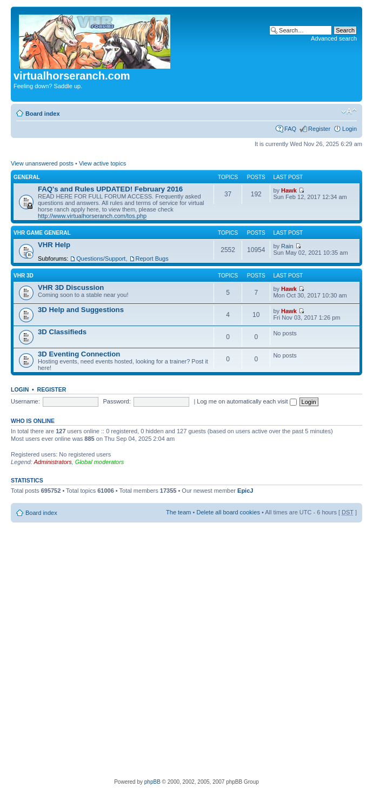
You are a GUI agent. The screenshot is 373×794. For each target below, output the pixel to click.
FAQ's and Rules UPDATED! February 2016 (110, 189)
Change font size (349, 111)
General (27, 177)
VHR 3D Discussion (71, 287)
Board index (42, 113)
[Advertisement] (126, 648)
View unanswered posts (42, 163)
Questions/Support (100, 258)
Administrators (52, 462)
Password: (116, 401)
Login (349, 128)
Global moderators (99, 462)
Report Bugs (152, 258)
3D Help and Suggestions (81, 310)
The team (178, 512)
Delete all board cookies (227, 512)
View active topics (102, 163)
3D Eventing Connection (79, 354)
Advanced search (334, 38)
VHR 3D (24, 276)
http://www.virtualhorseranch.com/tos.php (92, 216)
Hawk (289, 190)
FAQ (290, 128)
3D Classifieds (62, 332)
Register (319, 128)
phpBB (152, 782)
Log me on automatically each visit (246, 401)
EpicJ (245, 490)
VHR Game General (42, 233)
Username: (25, 401)
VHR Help (54, 245)
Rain (287, 246)
